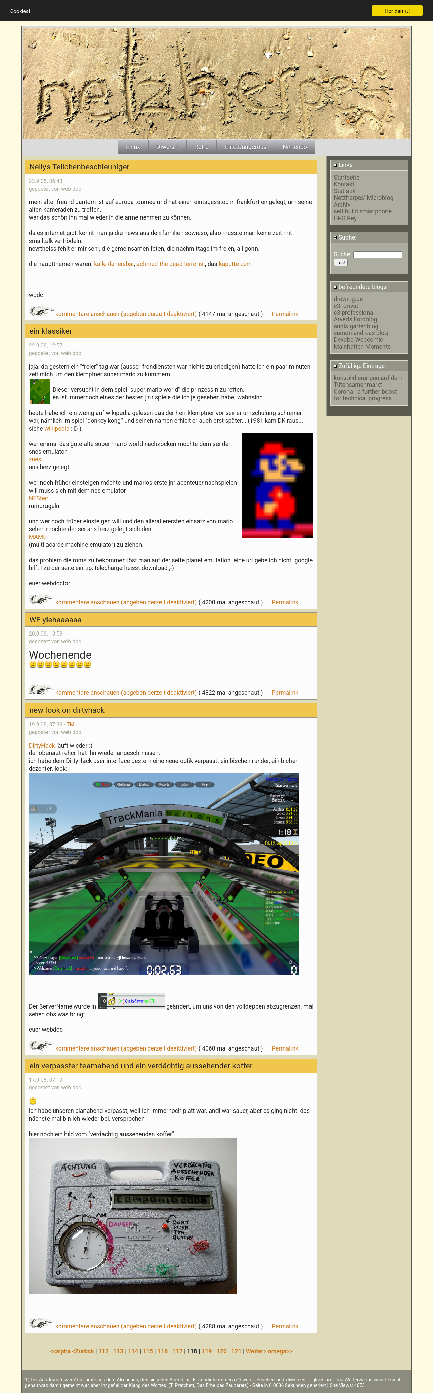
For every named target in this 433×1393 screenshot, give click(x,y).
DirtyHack (42, 745)
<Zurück (84, 1351)
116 (162, 1351)
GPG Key (345, 217)
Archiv (342, 204)
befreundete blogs (360, 286)
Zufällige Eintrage (359, 365)
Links (343, 165)
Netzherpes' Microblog (364, 197)
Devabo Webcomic (358, 339)
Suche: (344, 237)
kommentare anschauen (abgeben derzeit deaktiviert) (114, 313)
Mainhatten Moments (362, 346)
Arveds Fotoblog (355, 319)
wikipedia (57, 428)
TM (70, 724)
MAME (37, 536)
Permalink (285, 313)
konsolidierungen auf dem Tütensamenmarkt (368, 381)
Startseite (347, 177)
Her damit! (397, 10)
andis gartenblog (356, 326)
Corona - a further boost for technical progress (365, 395)
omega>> (280, 1351)
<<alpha (61, 1351)
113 (118, 1351)
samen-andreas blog (361, 332)
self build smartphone (363, 211)
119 (207, 1351)
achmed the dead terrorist (170, 264)
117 (177, 1351)
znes (35, 459)
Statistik (345, 190)
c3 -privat (346, 305)
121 (236, 1351)
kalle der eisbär (114, 264)
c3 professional (354, 312)
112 (103, 1351)
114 (133, 1351)
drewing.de (348, 298)
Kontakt (344, 184)
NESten (39, 498)
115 (148, 1351)
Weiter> (257, 1351)
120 (221, 1351)
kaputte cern (235, 264)
